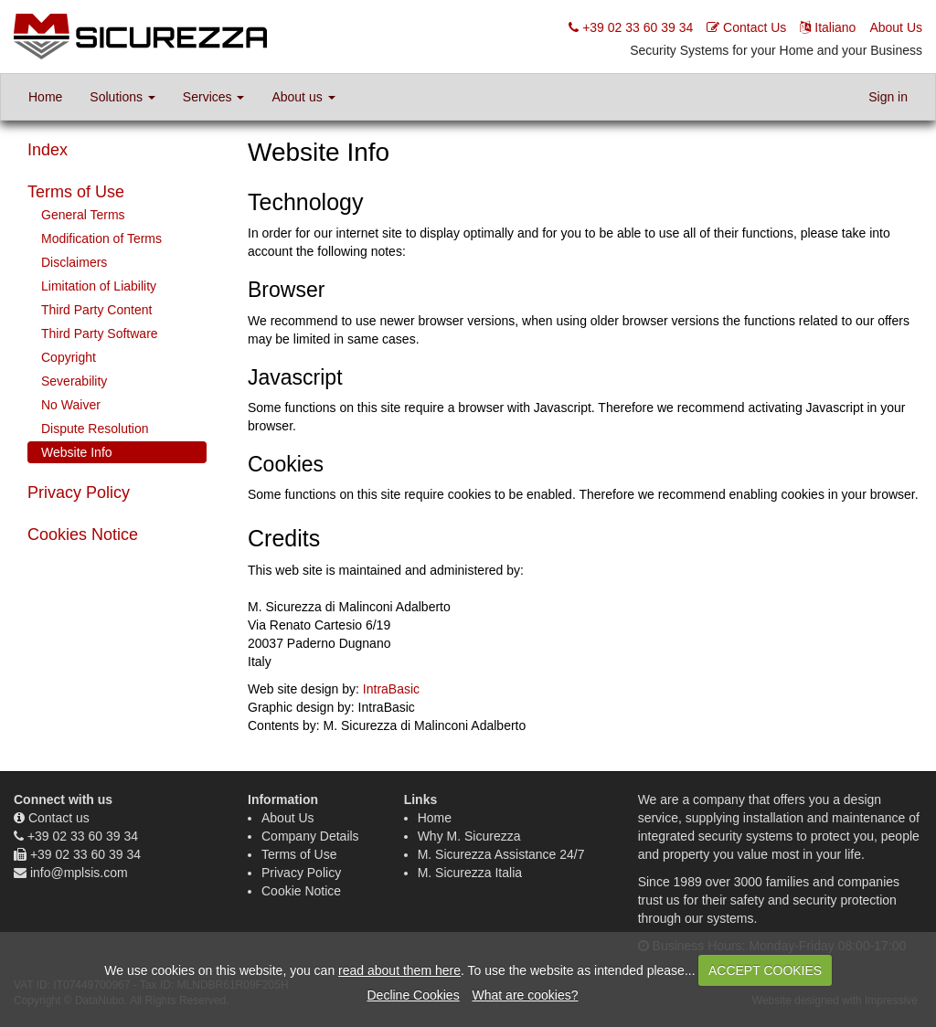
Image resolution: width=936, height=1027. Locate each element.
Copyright (68, 357)
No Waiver (71, 404)
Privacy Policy (78, 492)
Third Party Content (96, 309)
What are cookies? (526, 995)
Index (47, 150)
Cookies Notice (82, 534)
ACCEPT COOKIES (765, 970)
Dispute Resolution (95, 428)
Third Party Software (99, 333)
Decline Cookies (413, 995)
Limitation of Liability (98, 286)
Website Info (76, 452)
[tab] (117, 193)
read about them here (399, 970)
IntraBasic (391, 689)
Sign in (888, 97)
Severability (74, 381)
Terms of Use (75, 192)
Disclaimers (74, 262)
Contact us (59, 817)
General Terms (83, 214)
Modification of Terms (101, 238)
